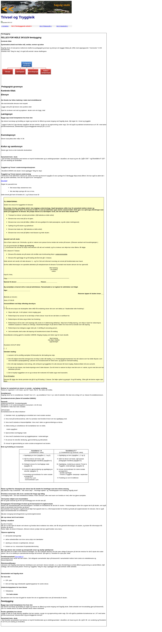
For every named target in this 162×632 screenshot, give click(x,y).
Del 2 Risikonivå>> (45, 26)
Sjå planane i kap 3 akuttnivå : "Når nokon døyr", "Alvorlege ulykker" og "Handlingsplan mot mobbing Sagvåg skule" (39, 490)
